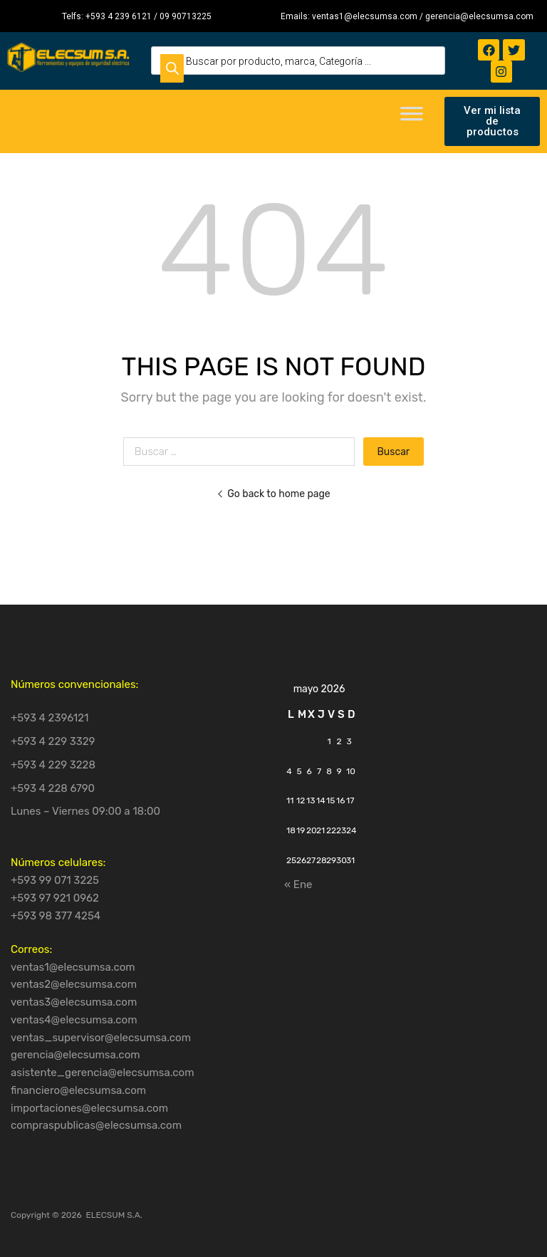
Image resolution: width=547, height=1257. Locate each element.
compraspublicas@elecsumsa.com (96, 1125)
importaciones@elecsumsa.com (89, 1108)
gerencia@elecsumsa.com (75, 1054)
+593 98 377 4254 (55, 915)
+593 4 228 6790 (53, 788)
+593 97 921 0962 (55, 898)
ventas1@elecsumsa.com (73, 967)
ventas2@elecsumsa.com (74, 984)
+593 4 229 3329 (53, 741)
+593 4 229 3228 (53, 764)
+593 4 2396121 (50, 717)
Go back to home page (273, 493)
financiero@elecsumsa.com (78, 1090)
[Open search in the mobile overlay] (298, 60)
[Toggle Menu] (411, 118)
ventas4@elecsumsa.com (74, 1019)
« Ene (298, 884)
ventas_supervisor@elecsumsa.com (101, 1037)
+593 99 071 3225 (55, 880)
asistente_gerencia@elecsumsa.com (102, 1072)
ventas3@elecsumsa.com (74, 1002)
